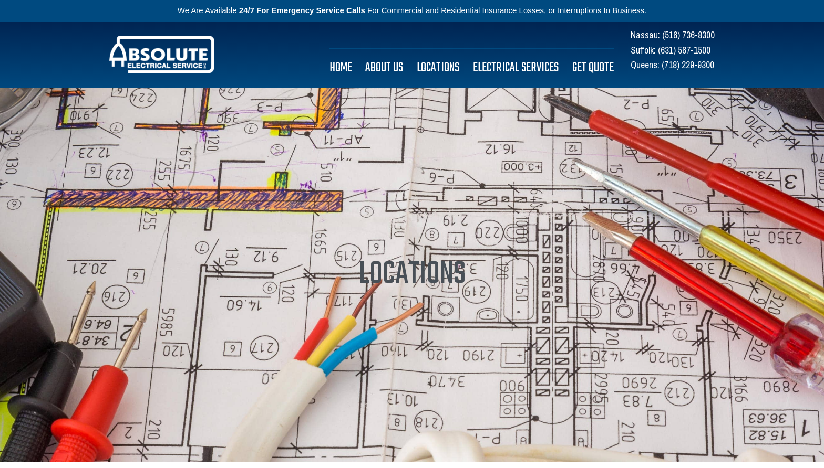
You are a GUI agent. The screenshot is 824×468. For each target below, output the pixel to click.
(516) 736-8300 (688, 35)
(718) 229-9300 (688, 65)
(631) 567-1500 (684, 50)
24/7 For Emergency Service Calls (302, 10)
